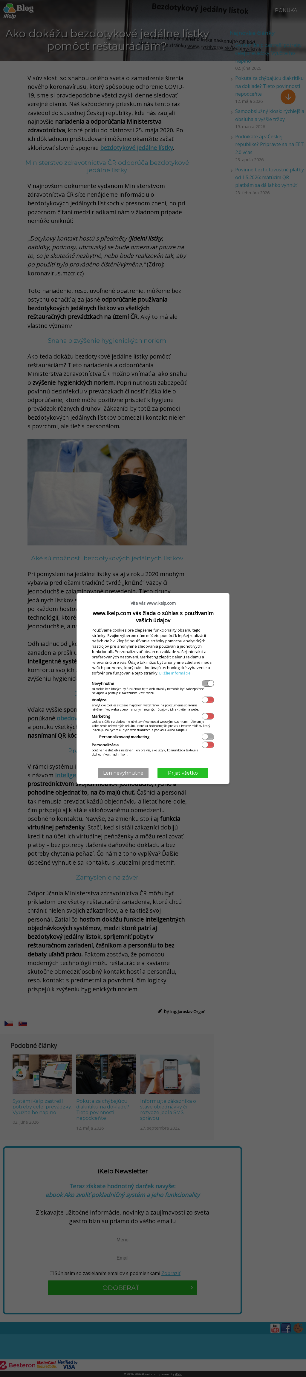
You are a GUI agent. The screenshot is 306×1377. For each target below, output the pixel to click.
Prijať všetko (183, 773)
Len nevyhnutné (123, 773)
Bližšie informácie (175, 673)
